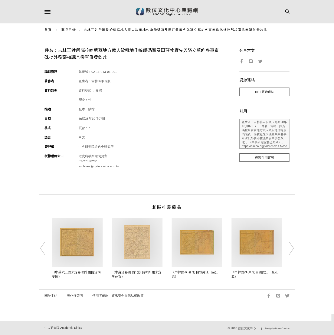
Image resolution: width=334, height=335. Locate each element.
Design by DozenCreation (277, 328)
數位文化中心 (247, 328)
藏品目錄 (68, 30)
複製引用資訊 (264, 158)
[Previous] (46, 248)
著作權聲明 (75, 295)
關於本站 (51, 295)
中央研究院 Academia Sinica (63, 327)
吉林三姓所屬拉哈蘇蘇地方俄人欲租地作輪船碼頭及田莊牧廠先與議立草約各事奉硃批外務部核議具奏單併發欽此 (176, 30)
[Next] (287, 248)
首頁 (48, 30)
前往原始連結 (264, 92)
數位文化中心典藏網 (167, 12)
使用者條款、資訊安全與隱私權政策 (118, 295)
